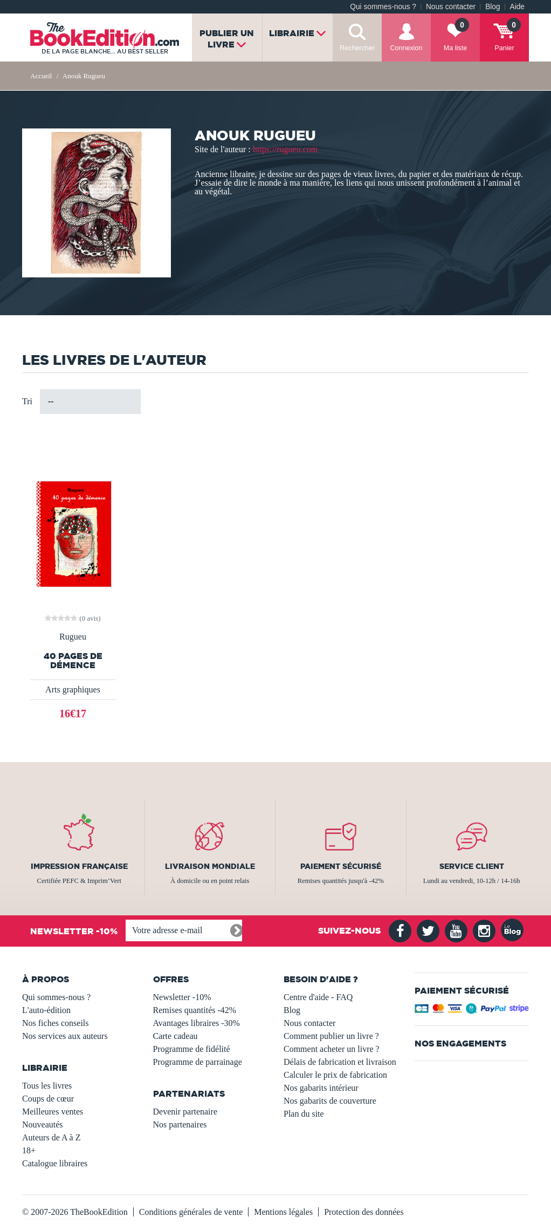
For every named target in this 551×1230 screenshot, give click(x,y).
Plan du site (304, 1113)
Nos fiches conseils (55, 1023)
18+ (29, 1150)
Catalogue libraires (54, 1163)
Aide (517, 7)
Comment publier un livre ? (331, 1036)
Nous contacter (451, 7)
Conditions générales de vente (191, 1212)
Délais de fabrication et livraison (340, 1061)
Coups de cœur (48, 1098)
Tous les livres (47, 1085)
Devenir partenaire (185, 1111)
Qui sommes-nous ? (383, 7)
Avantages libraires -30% (196, 1023)
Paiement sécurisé (340, 866)
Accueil (41, 76)
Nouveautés (42, 1124)
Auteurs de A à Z (51, 1137)
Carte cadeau (175, 1036)
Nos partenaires (180, 1124)
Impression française (79, 866)
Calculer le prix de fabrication (335, 1074)
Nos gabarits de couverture (330, 1100)
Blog (492, 7)
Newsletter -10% (182, 997)
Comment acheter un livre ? (332, 1049)
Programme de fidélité (191, 1049)
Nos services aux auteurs (65, 1036)
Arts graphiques (72, 689)
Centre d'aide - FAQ (318, 997)
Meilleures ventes (52, 1111)
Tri (27, 401)
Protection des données (364, 1212)
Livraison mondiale (210, 866)
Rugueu (72, 637)
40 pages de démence (73, 660)
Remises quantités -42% (195, 1010)
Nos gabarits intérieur (321, 1087)
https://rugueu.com (285, 149)
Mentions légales (283, 1212)
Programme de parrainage (197, 1061)
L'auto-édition (46, 1010)
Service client (471, 866)
